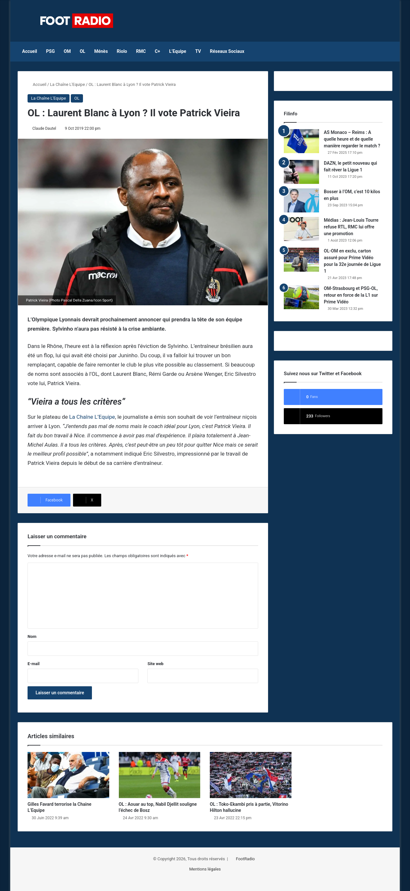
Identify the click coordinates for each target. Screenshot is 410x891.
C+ (157, 51)
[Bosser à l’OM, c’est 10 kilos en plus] (301, 200)
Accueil (29, 51)
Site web (155, 663)
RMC (141, 51)
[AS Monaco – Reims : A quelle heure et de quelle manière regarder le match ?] (301, 141)
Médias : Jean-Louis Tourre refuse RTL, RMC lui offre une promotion (351, 227)
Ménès (101, 51)
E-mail (34, 663)
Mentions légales (205, 869)
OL (82, 51)
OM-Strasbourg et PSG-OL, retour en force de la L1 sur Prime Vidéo (351, 295)
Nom (32, 636)
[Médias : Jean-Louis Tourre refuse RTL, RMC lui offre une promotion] (301, 229)
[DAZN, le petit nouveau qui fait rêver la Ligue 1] (301, 172)
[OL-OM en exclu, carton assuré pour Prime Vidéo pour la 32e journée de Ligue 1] (301, 260)
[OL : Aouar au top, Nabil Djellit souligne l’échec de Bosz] (160, 775)
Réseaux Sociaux (227, 51)
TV (198, 51)
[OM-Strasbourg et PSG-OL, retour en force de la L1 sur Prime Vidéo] (301, 297)
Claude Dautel (44, 128)
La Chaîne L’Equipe (92, 417)
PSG (50, 51)
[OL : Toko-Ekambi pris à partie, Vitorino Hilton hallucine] (250, 775)
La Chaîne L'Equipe (67, 84)
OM (67, 51)
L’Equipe (177, 51)
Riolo (122, 51)
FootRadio (245, 858)
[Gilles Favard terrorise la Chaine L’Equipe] (68, 775)
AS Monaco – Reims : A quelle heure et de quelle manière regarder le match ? (352, 139)
